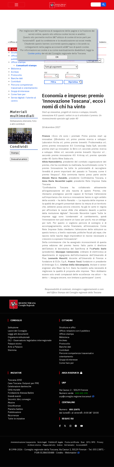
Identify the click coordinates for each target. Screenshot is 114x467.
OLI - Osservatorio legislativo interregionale (30, 340)
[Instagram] (70, 426)
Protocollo (16, 75)
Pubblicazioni (14, 412)
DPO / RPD (90, 442)
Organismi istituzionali (19, 337)
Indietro (102, 42)
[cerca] (95, 5)
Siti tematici (69, 445)
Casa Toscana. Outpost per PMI (23, 383)
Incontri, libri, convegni (19, 399)
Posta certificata (72, 442)
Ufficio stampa (15, 42)
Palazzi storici (15, 343)
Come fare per (18, 94)
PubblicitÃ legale (55, 442)
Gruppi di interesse (20, 91)
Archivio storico (34, 445)
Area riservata (72, 372)
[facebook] (59, 426)
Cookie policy (34, 53)
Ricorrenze (13, 415)
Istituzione (13, 327)
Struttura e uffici (67, 327)
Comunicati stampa (26, 65)
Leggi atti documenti (18, 334)
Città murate (14, 389)
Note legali (42, 442)
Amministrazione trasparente (23, 442)
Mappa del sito (49, 445)
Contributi (16, 81)
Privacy (100, 442)
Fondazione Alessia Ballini (21, 392)
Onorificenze (14, 405)
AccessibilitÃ (82, 445)
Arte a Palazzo (15, 346)
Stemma (12, 350)
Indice (59, 445)
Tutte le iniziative (16, 418)
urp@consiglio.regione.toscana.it (75, 396)
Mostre (11, 402)
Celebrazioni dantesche (19, 386)
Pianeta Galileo (15, 409)
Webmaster (71, 452)
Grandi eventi (14, 396)
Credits (59, 452)
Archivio (15, 72)
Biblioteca (16, 68)
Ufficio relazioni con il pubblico (74, 330)
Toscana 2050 (15, 380)
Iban (83, 442)
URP (64, 382)
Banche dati (17, 78)
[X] (65, 426)
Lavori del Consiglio (17, 330)
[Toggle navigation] (16, 4)
